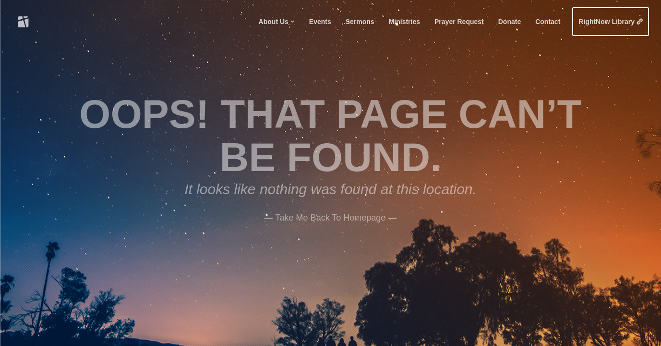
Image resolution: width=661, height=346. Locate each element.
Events (320, 21)
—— (330, 216)
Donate (509, 21)
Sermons (360, 21)
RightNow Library (606, 21)
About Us (273, 21)
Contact (547, 21)
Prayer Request (459, 21)
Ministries (404, 21)
